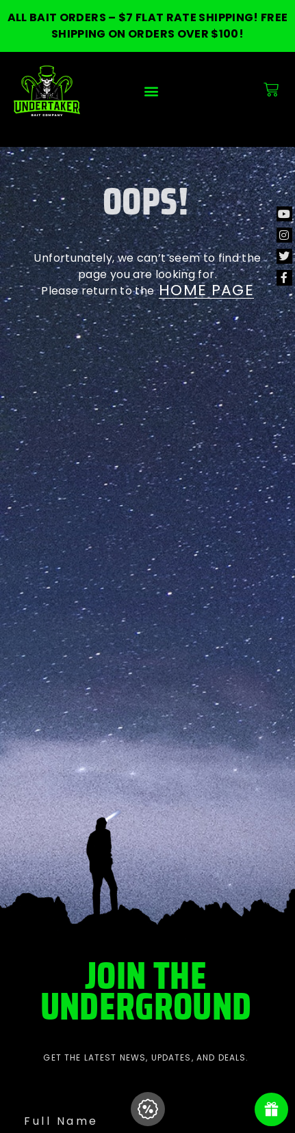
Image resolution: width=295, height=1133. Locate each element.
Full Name (61, 1121)
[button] (151, 91)
